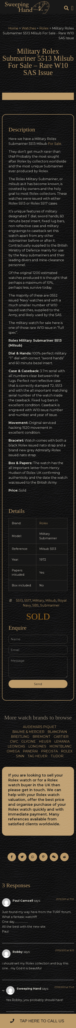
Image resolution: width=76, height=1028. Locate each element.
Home (13, 28)
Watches (29, 28)
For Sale (54, 144)
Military (38, 600)
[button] (72, 8)
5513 (19, 600)
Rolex (44, 28)
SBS (35, 605)
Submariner (50, 605)
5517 (27, 600)
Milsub (50, 600)
